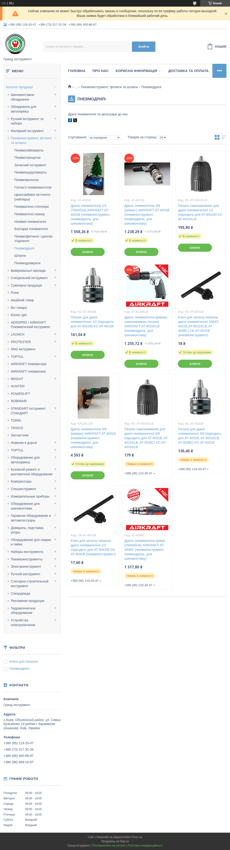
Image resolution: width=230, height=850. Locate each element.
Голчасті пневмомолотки (33, 187)
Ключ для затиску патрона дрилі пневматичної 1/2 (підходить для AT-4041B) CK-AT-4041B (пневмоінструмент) (93, 547)
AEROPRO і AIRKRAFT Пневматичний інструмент (30, 325)
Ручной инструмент (25, 574)
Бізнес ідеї (19, 315)
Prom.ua (137, 837)
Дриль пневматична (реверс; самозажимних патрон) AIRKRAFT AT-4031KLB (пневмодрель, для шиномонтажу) (146, 326)
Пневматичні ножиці (29, 214)
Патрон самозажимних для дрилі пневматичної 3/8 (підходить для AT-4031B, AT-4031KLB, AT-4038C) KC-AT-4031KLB (146, 438)
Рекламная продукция (27, 601)
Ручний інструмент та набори (27, 121)
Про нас (100, 70)
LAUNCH (17, 334)
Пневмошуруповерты (30, 172)
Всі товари (19, 308)
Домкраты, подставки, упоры (27, 530)
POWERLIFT (20, 394)
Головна (76, 70)
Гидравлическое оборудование (23, 610)
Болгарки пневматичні (31, 229)
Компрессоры (21, 481)
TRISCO (17, 428)
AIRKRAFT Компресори (28, 364)
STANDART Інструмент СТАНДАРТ (28, 411)
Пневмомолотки (26, 180)
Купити (87, 252)
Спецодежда (20, 593)
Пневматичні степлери (31, 206)
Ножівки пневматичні (30, 221)
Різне (15, 293)
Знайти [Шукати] (143, 46)
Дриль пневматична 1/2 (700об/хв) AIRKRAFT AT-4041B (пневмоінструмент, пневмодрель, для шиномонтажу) (90, 214)
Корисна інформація (136, 70)
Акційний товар (22, 300)
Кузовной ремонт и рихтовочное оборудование (32, 472)
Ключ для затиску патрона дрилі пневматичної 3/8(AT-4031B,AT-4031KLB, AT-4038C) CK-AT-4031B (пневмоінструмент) (198, 326)
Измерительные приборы (30, 496)
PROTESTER (21, 342)
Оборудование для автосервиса (25, 460)
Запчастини (20, 435)
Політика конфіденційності (145, 845)
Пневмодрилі (24, 248)
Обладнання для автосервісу (23, 109)
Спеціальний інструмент (29, 278)
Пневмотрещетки (27, 157)
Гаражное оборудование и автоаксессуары (31, 518)
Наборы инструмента (27, 552)
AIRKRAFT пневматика (28, 371)
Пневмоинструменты (26, 559)
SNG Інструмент (23, 349)
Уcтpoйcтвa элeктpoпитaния (23, 622)
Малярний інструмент (27, 131)
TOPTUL (17, 357)
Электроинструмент (26, 566)
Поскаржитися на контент (109, 845)
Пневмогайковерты (28, 150)
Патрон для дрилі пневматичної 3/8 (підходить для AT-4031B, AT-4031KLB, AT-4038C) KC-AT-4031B (199, 435)
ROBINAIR (19, 401)
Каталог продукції (19, 87)
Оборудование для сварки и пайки (31, 542)
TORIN (16, 420)
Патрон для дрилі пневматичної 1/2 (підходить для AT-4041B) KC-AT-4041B (92, 321)
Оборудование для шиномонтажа (25, 506)
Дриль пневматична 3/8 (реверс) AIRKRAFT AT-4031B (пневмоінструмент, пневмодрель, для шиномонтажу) (146, 214)
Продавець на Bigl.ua (115, 841)
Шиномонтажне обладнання (22, 97)
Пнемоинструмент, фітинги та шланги (31, 140)
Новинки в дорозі (24, 443)
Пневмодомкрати (27, 263)
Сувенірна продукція (26, 285)
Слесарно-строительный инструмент (29, 583)
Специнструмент (23, 489)
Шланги (20, 255)
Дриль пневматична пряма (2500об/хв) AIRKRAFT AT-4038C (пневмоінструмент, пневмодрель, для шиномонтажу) (144, 549)
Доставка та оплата (188, 70)
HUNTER (17, 386)
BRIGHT (17, 379)
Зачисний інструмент (30, 165)
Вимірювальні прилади (28, 270)
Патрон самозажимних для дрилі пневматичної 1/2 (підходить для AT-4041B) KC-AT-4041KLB (200, 212)
